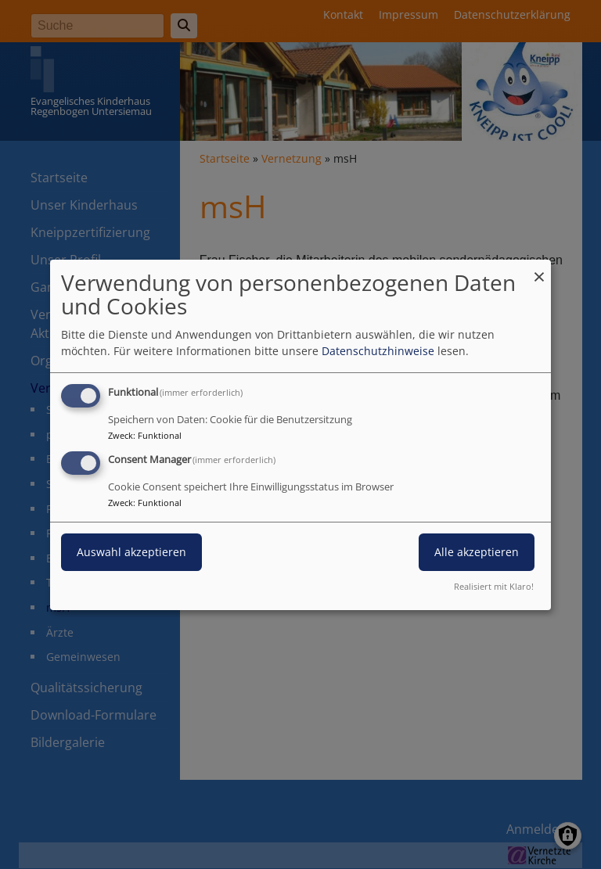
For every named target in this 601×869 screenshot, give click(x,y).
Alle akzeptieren (476, 551)
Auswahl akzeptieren (131, 551)
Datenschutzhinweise (378, 350)
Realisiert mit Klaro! (494, 586)
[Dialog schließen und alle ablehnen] (539, 268)
